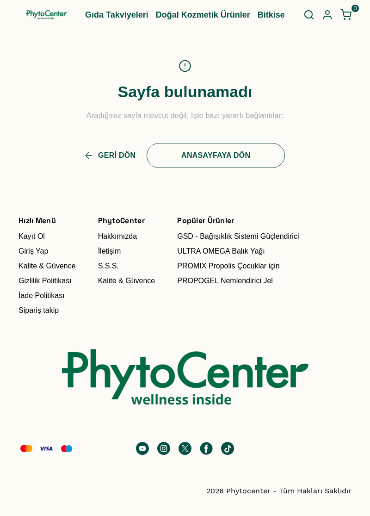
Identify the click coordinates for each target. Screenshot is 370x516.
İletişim (109, 251)
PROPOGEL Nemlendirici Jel (225, 281)
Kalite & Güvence (47, 266)
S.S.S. (108, 266)
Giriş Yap (33, 251)
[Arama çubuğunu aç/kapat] (309, 15)
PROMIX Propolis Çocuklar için (228, 266)
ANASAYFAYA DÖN (215, 155)
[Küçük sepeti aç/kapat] (346, 15)
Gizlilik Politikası (45, 281)
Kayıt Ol (31, 236)
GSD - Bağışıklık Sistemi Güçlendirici (238, 236)
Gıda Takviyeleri (116, 14)
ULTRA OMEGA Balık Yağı (221, 251)
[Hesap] (327, 15)
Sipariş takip (38, 310)
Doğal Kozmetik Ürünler (203, 14)
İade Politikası (41, 295)
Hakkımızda (117, 236)
